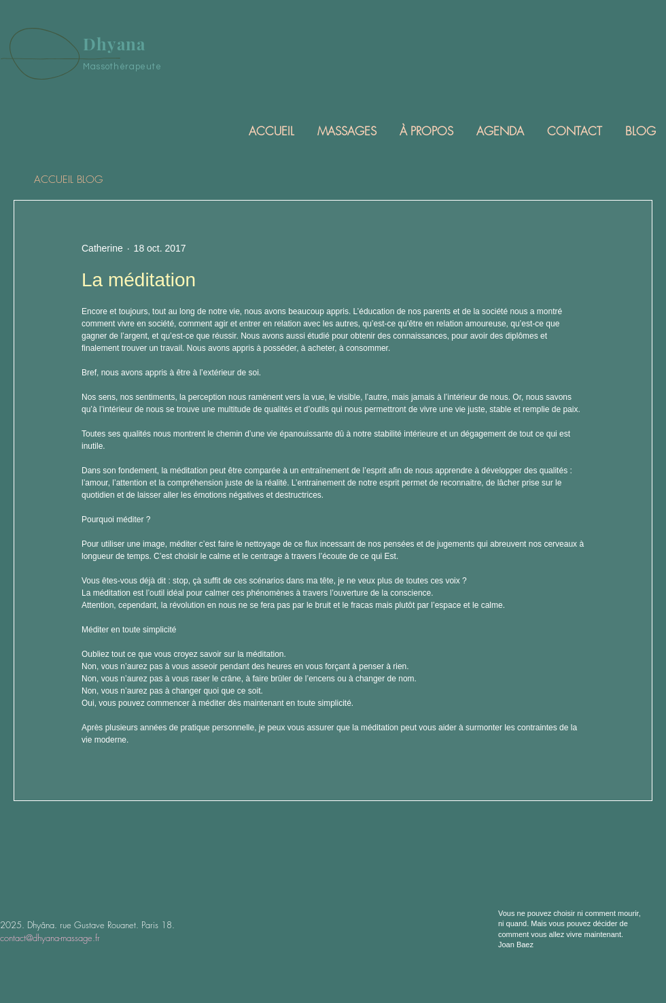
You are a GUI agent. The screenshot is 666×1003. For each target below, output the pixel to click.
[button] (346, 130)
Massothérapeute (122, 66)
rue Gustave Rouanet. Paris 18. (117, 925)
